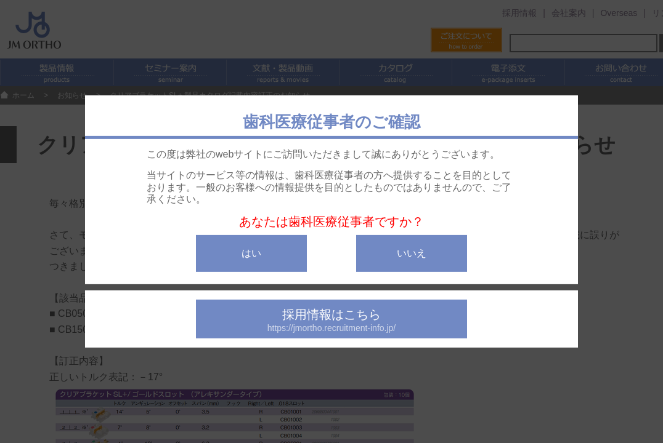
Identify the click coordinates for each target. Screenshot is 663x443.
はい (251, 253)
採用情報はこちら (331, 320)
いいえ (411, 253)
